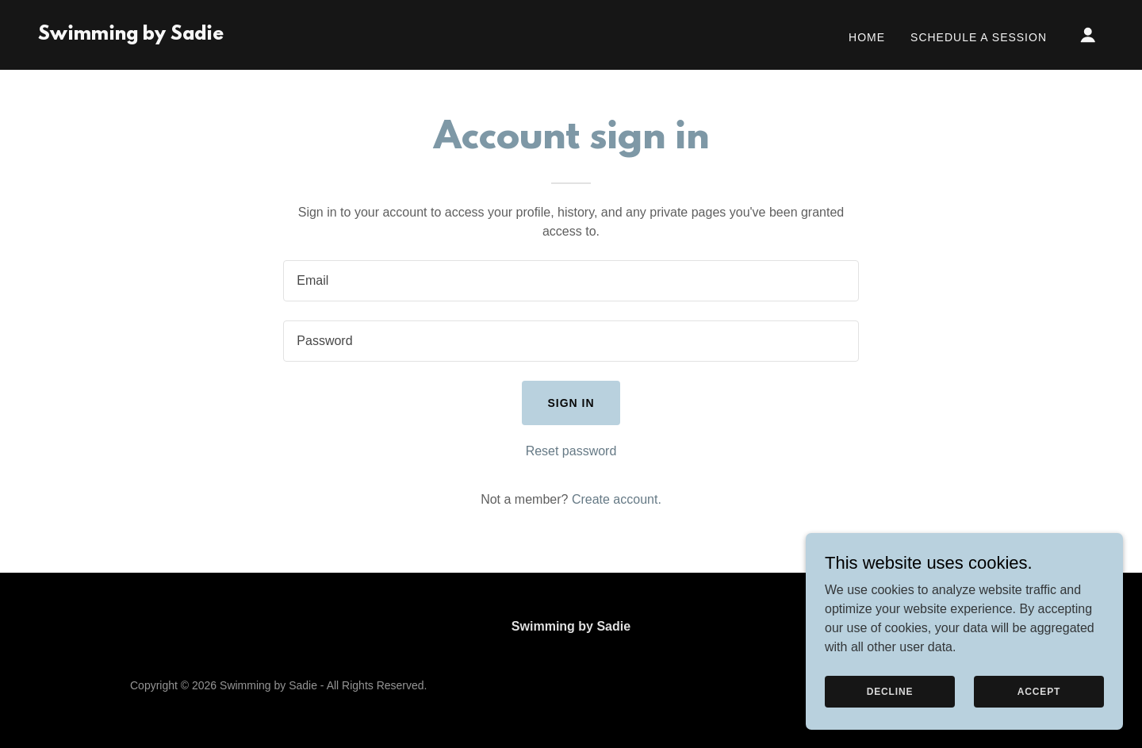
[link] (131, 35)
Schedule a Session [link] (978, 37)
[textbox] (570, 280)
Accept (1038, 690)
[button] (1088, 35)
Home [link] (867, 37)
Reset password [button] (571, 451)
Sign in (570, 403)
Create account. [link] (616, 499)
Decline (890, 690)
